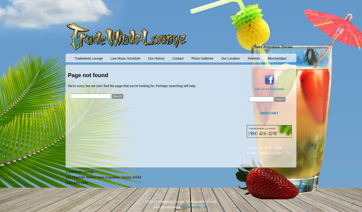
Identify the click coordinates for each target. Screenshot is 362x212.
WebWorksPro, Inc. (194, 207)
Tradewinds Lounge (89, 58)
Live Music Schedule (125, 58)
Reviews (254, 58)
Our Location (230, 58)
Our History (156, 58)
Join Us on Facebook (269, 89)
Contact (178, 58)
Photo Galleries (202, 58)
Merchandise (277, 58)
